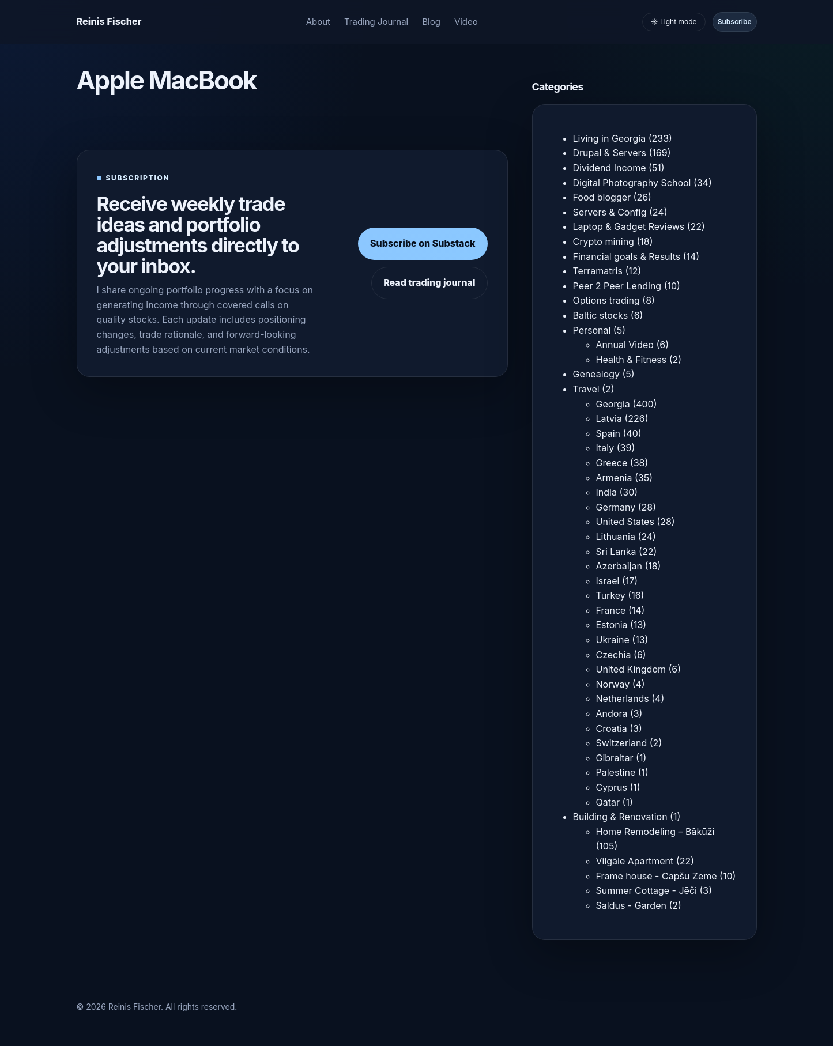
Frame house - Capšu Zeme (656, 876)
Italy (605, 448)
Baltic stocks (600, 315)
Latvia (609, 418)
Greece (612, 463)
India (606, 492)
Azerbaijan (619, 566)
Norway (613, 684)
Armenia (614, 478)
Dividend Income (609, 167)
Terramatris (598, 271)
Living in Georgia (609, 138)
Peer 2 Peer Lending (617, 286)
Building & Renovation (620, 816)
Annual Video (625, 344)
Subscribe (735, 21)
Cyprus (611, 787)
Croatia (611, 728)
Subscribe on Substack (423, 243)
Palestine (616, 772)
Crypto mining (603, 241)
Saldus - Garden (631, 905)
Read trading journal (429, 282)
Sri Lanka (616, 551)
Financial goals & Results (627, 256)
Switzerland (621, 743)
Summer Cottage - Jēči (646, 890)
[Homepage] (109, 21)
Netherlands (622, 698)
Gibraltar (615, 758)
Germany (616, 507)
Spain (608, 433)
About (318, 21)
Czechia (613, 654)
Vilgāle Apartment (635, 861)
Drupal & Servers (610, 152)
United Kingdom (631, 669)
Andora (612, 713)
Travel (586, 389)
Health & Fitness (631, 359)
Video (466, 21)
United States (625, 521)
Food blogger (602, 197)
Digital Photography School (632, 182)
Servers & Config (610, 212)
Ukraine (613, 639)
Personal (592, 330)
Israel (608, 581)
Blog (431, 21)
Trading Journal (376, 21)
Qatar (608, 802)
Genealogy (596, 374)
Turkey (610, 595)
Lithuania (615, 536)
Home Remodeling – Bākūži (655, 831)
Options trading (606, 300)
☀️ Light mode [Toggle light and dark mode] (674, 21)
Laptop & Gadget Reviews (629, 226)
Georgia (613, 404)
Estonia (612, 624)
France (611, 610)
